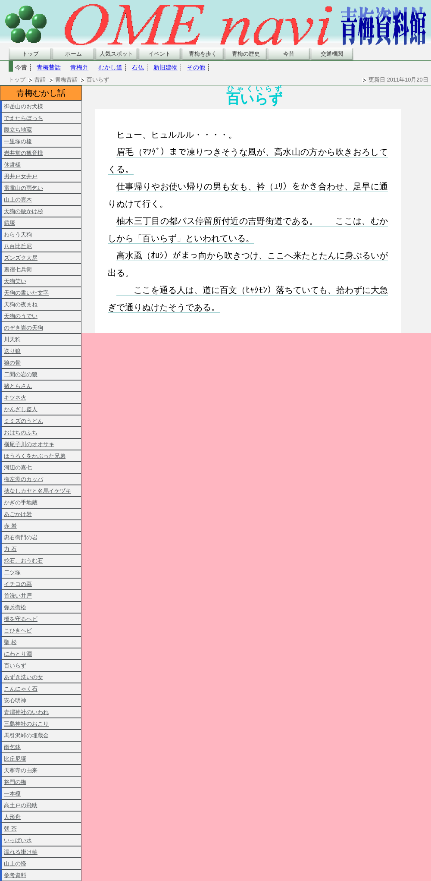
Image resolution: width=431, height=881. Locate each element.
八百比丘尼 (18, 246)
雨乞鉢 (12, 747)
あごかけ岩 (18, 514)
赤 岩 (10, 525)
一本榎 (12, 793)
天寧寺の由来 (20, 770)
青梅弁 (79, 67)
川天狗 (12, 339)
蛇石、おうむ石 (23, 560)
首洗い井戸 (18, 595)
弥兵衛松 (15, 607)
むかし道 (110, 67)
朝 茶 (10, 828)
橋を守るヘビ (20, 619)
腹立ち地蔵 (18, 129)
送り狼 (12, 351)
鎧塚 (9, 223)
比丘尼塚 (15, 758)
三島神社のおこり (26, 724)
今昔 (288, 53)
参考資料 (15, 875)
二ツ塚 (12, 572)
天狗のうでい (20, 316)
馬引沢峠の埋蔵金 (26, 735)
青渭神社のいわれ (26, 712)
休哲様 (12, 164)
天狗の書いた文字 (26, 292)
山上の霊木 (18, 199)
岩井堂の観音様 (23, 153)
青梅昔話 (49, 67)
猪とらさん (18, 386)
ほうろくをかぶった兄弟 (35, 456)
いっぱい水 (18, 840)
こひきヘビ (18, 630)
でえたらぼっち (23, 118)
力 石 (10, 549)
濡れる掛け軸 (20, 852)
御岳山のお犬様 (23, 106)
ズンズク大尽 (20, 258)
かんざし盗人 (20, 409)
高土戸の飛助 (20, 805)
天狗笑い (15, 281)
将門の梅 (15, 782)
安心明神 (15, 700)
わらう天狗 (18, 234)
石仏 (138, 67)
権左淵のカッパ (23, 479)
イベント (159, 53)
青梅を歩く (203, 53)
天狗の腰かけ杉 (23, 211)
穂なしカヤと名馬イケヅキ (37, 491)
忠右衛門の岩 (20, 537)
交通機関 (332, 53)
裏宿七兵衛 (18, 269)
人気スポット (116, 53)
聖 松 (10, 642)
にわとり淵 (18, 654)
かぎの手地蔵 (20, 502)
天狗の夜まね (20, 304)
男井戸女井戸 (20, 176)
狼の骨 (12, 362)
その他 (196, 67)
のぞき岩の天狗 (23, 327)
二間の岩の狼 (20, 374)
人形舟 (12, 817)
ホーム (73, 53)
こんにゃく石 (20, 689)
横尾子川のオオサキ (29, 444)
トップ (30, 53)
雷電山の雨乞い (23, 188)
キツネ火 (15, 397)
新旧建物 (165, 67)
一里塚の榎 (18, 141)
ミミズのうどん (23, 421)
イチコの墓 (18, 584)
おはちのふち (20, 432)
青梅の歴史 (246, 53)
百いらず (15, 665)
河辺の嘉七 (18, 467)
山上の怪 (15, 863)
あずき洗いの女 (23, 677)
